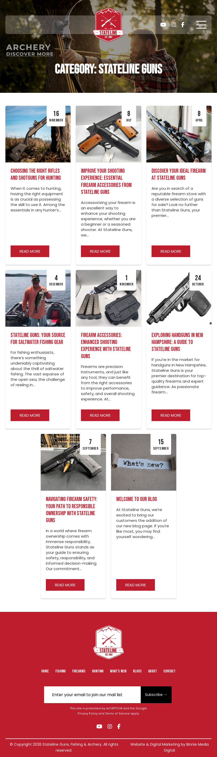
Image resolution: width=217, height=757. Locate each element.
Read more (30, 251)
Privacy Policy (88, 713)
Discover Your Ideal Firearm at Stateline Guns (179, 175)
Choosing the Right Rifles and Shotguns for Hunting (36, 175)
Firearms (79, 671)
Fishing (60, 671)
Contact (169, 671)
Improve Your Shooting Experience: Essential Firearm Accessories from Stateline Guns (106, 182)
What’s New (118, 671)
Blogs (137, 671)
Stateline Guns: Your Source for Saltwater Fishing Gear (38, 339)
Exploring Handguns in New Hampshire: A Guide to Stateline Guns (177, 342)
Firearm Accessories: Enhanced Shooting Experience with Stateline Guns (106, 346)
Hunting (98, 671)
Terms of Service (117, 713)
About (152, 671)
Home (45, 671)
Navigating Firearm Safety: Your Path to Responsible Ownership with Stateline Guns (71, 510)
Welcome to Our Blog (136, 499)
